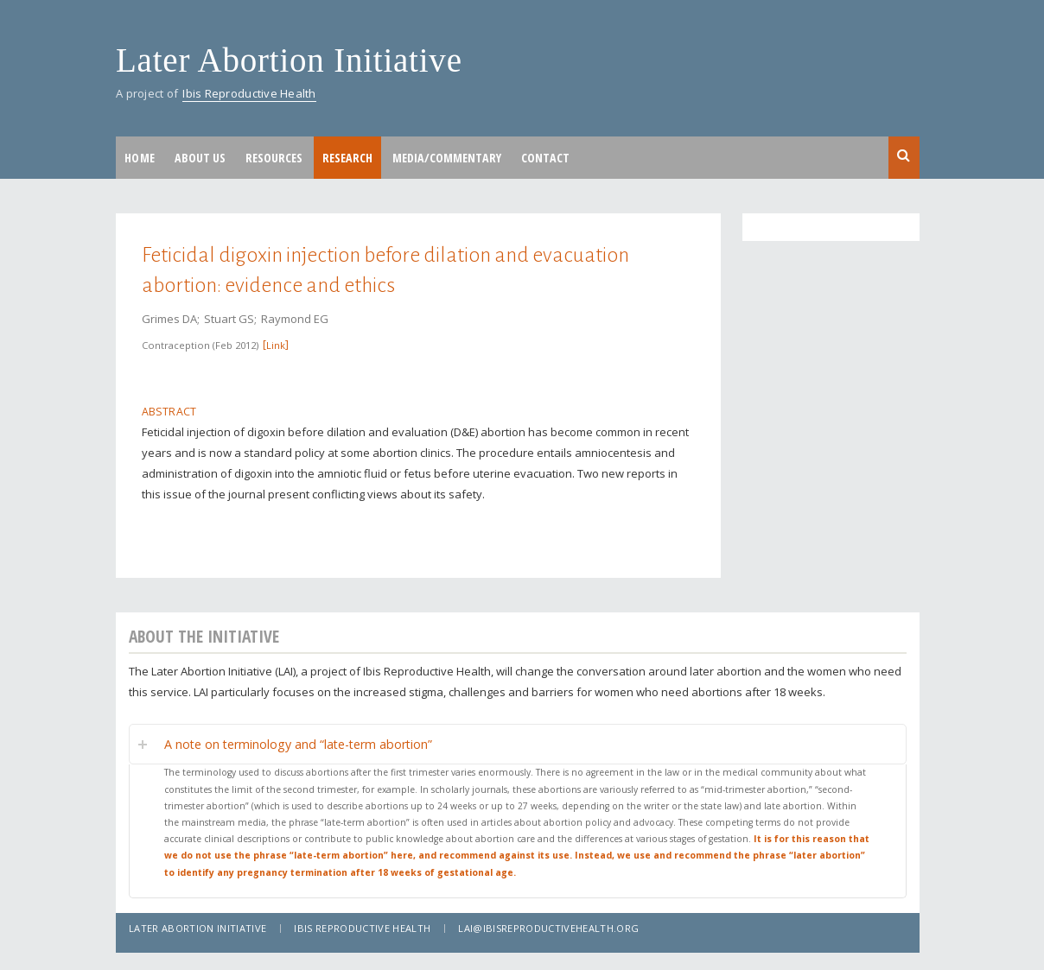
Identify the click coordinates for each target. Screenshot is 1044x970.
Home (139, 157)
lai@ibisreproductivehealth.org (548, 928)
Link (275, 345)
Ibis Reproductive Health (248, 93)
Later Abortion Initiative (289, 60)
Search (904, 156)
